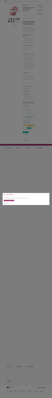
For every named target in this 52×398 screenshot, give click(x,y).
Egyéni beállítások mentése (26, 210)
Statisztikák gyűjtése (6, 197)
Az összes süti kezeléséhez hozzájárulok (26, 208)
